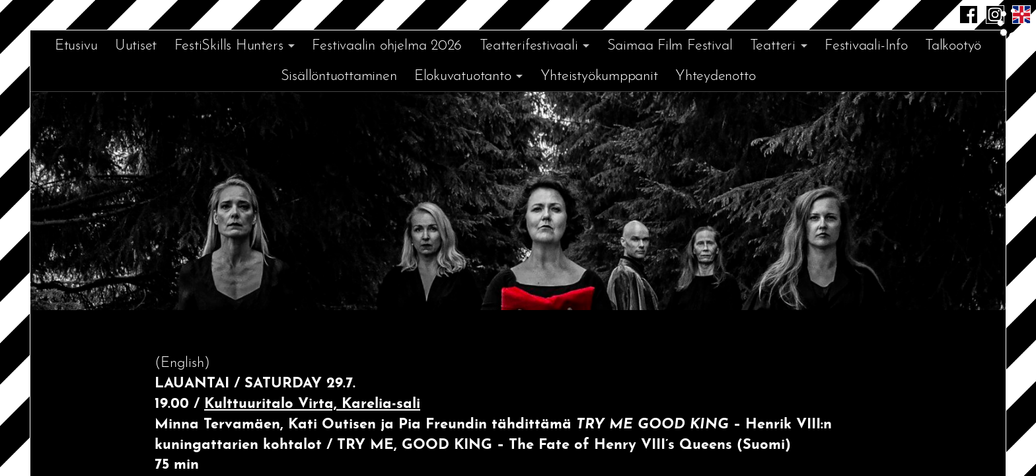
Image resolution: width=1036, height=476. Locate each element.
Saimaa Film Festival (670, 46)
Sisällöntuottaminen (339, 76)
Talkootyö (953, 46)
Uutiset (136, 46)
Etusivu (76, 46)
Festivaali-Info (866, 46)
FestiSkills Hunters (228, 46)
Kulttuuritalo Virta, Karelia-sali (312, 404)
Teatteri (773, 46)
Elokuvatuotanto (462, 76)
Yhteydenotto (715, 76)
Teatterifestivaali (529, 46)
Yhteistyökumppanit (599, 76)
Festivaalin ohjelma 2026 (387, 46)
